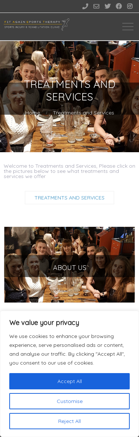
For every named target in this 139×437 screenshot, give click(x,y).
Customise (70, 401)
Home (32, 112)
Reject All (69, 421)
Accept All (69, 381)
